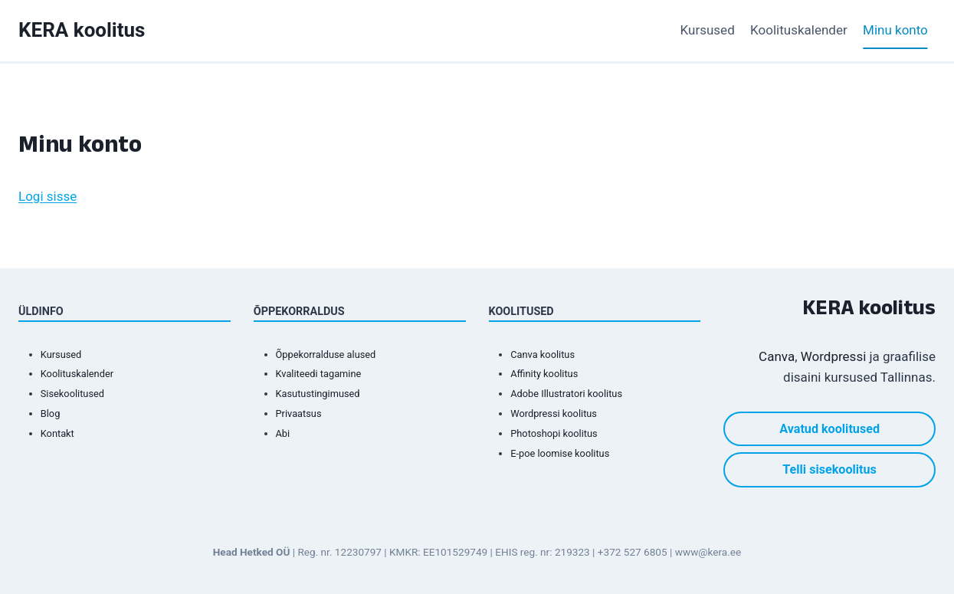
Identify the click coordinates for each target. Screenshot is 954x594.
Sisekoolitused (77, 393)
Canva (777, 356)
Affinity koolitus (548, 373)
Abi (284, 433)
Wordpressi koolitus (559, 413)
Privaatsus (301, 413)
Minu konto (895, 30)
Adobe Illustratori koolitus (573, 393)
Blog (52, 413)
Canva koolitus (546, 354)
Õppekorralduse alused (332, 354)
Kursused (707, 30)
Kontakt (59, 433)
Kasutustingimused (323, 393)
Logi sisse (47, 196)
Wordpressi (834, 356)
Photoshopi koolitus (559, 433)
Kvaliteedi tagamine (324, 373)
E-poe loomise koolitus (565, 453)
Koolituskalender (798, 30)
